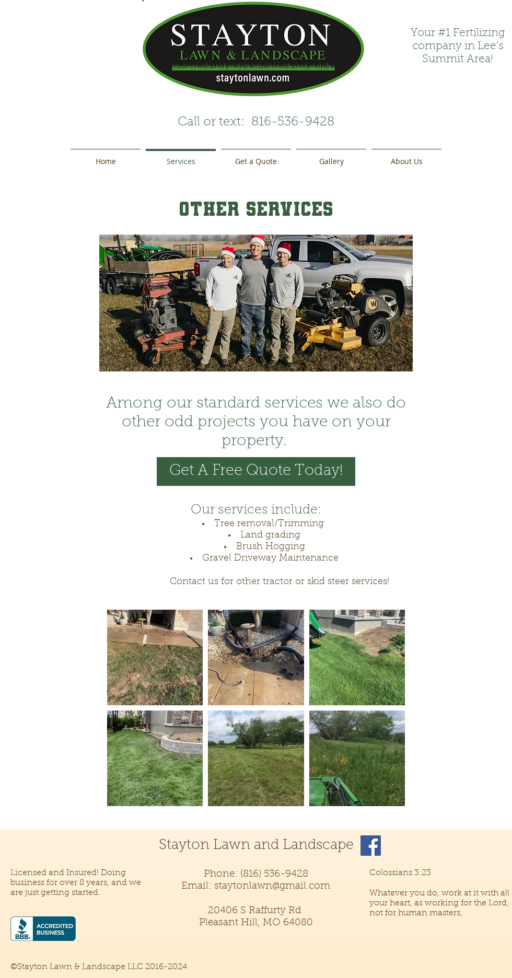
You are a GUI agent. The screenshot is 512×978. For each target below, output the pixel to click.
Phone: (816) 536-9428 (256, 874)
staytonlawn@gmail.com (272, 886)
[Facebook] (370, 845)
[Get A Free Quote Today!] (256, 471)
